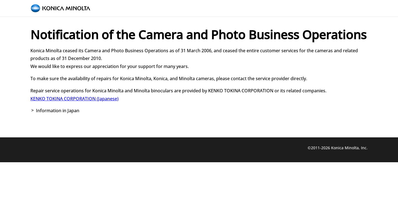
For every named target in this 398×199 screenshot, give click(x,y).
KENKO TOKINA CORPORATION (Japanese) (74, 99)
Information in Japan (57, 111)
